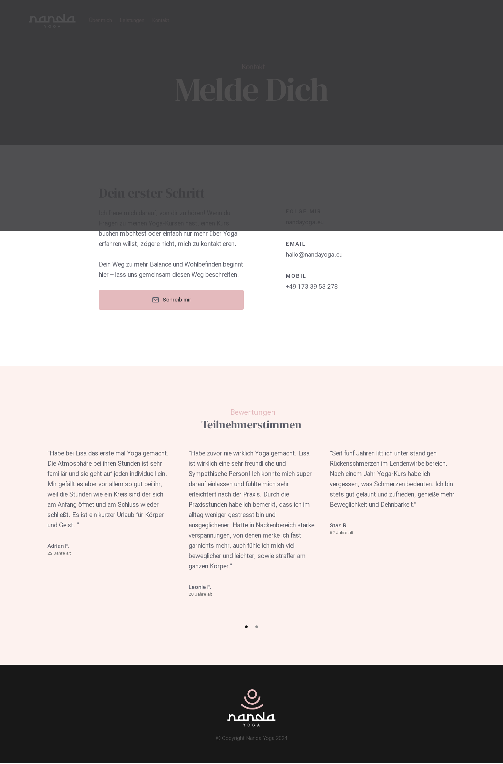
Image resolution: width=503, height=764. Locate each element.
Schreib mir (171, 300)
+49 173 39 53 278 (312, 286)
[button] (246, 627)
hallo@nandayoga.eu (314, 254)
